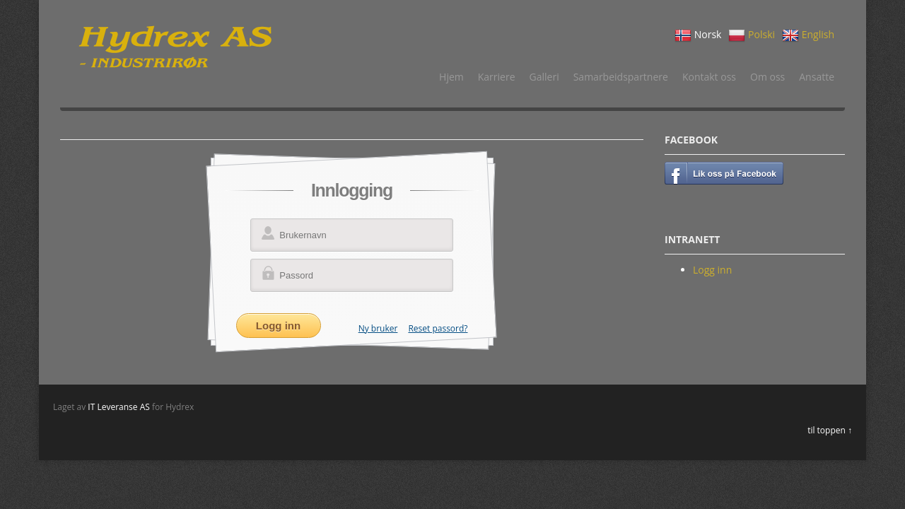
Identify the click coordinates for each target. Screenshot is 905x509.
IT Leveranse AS (119, 407)
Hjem (451, 76)
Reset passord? (437, 328)
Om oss (767, 76)
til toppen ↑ (829, 430)
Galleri (544, 76)
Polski (751, 35)
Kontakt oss (709, 76)
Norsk (698, 35)
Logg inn (712, 269)
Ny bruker (378, 328)
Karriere (496, 76)
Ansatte (816, 76)
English (808, 35)
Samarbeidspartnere (620, 76)
